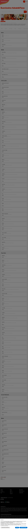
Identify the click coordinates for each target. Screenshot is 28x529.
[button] (27, 519)
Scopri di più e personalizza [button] (5, 527)
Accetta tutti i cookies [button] (23, 527)
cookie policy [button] (11, 522)
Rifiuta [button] (17, 527)
